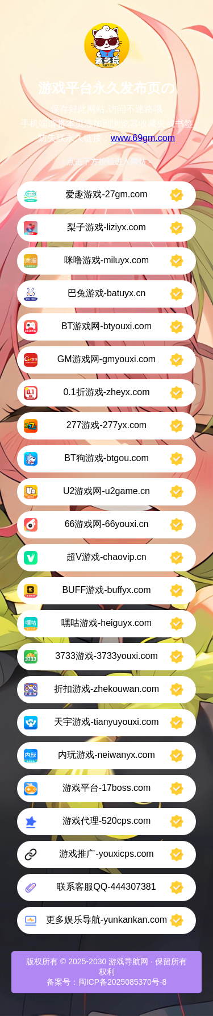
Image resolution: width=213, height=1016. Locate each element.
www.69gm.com (143, 138)
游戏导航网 (128, 961)
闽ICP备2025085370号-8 (122, 981)
